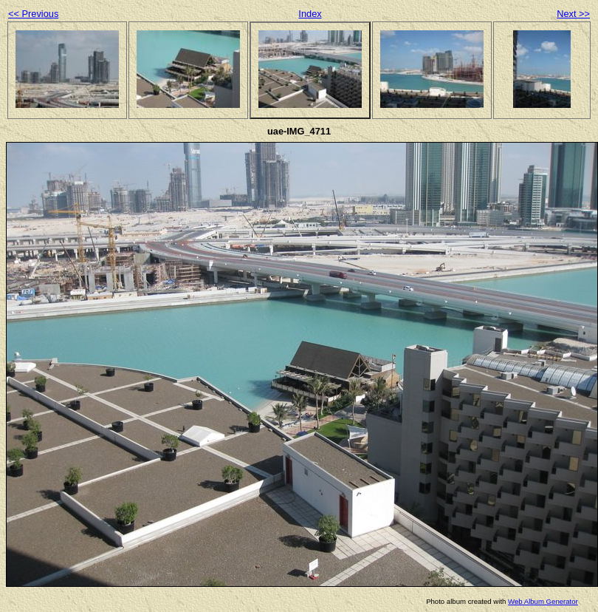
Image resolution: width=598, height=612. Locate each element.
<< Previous (33, 13)
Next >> (573, 13)
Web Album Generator (543, 601)
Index (309, 13)
